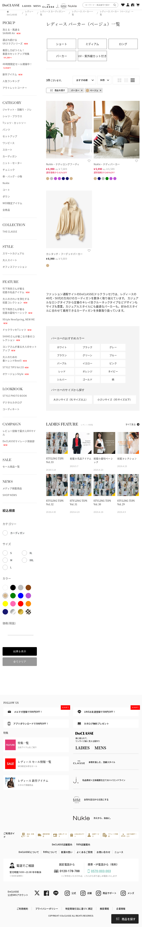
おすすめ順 (82, 80)
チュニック (9, 169)
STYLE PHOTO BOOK (15, 395)
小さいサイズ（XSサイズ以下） (114, 399)
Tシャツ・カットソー (14, 123)
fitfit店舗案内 (83, 844)
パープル (62, 363)
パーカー (75, 90)
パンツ (6, 129)
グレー (113, 347)
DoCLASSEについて (29, 852)
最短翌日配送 (44, 835)
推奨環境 (104, 908)
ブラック (87, 347)
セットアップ (10, 136)
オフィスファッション (15, 266)
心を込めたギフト (77, 835)
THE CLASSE (10, 231)
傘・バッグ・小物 (12, 176)
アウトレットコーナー (15, 87)
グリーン (87, 355)
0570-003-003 (101, 871)
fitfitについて (50, 852)
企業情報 (120, 908)
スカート (7, 149)
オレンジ (87, 371)
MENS (37, 6)
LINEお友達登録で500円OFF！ (108, 710)
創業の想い (66, 852)
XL (31, 553)
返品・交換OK (27, 835)
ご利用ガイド (9, 835)
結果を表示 (19, 651)
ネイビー (113, 371)
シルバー (62, 379)
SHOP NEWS (10, 495)
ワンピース (9, 143)
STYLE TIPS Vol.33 (16, 367)
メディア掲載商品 (12, 488)
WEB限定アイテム (12, 203)
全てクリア (19, 661)
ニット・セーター (12, 163)
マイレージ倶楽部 (110, 835)
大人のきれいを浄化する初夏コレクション (16, 300)
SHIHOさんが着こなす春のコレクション (19, 338)
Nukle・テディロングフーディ (62, 164)
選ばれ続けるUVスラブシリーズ (15, 41)
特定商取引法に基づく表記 (79, 908)
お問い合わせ (103, 852)
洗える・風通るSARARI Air (11, 31)
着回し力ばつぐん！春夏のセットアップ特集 (16, 53)
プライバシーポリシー (46, 908)
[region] (71, 5)
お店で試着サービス (129, 835)
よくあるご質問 (85, 852)
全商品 (6, 209)
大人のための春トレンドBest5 (15, 358)
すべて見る (130, 424)
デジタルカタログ (12, 402)
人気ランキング (11, 81)
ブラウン (62, 355)
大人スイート (10, 260)
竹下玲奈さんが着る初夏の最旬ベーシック (17, 310)
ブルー (113, 355)
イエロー (87, 363)
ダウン (6, 196)
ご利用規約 (22, 908)
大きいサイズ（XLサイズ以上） (70, 399)
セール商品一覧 (11, 466)
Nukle (6, 183)
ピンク (113, 363)
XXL (32, 560)
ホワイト (62, 347)
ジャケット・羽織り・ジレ (17, 109)
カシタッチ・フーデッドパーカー (64, 254)
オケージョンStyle (16, 374)
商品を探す (126, 919)
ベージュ (92, 90)
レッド (62, 371)
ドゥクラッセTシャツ (17, 329)
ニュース (119, 852)
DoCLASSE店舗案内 (62, 844)
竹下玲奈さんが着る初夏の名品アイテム (16, 290)
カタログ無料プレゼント (93, 723)
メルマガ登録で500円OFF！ (38, 710)
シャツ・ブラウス (12, 116)
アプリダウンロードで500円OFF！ (28, 723)
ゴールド (87, 379)
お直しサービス (60, 835)
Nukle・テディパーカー (107, 164)
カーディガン (10, 156)
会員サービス (93, 835)
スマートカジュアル (13, 253)
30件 (102, 80)
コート (6, 189)
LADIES (26, 6)
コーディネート (11, 409)
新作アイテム (12, 74)
